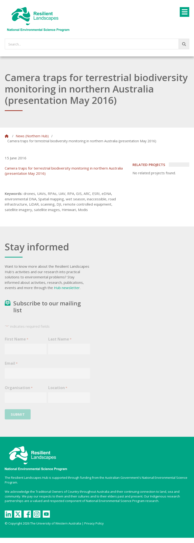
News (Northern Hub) (32, 136)
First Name (16, 342)
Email (11, 366)
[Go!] (184, 44)
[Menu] (184, 12)
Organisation (19, 391)
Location (57, 391)
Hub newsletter (67, 287)
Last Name (59, 342)
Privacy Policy (94, 523)
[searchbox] (97, 44)
